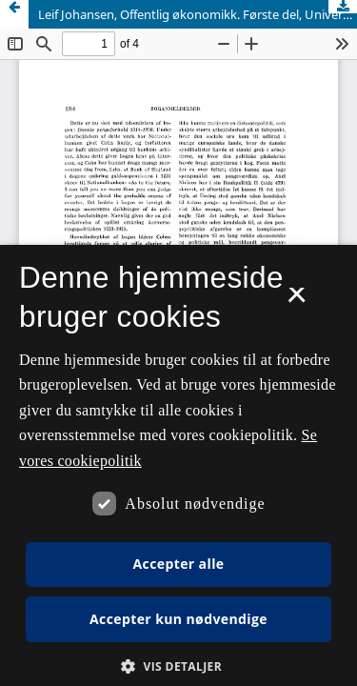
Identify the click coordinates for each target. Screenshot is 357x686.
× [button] (296, 301)
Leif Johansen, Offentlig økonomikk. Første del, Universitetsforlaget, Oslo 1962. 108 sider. (197, 14)
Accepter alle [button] (178, 564)
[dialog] (178, 465)
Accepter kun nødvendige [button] (178, 619)
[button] (178, 666)
